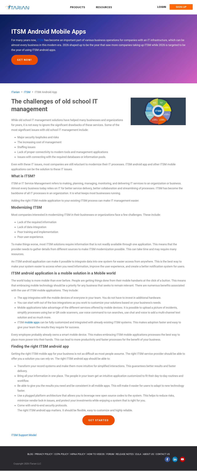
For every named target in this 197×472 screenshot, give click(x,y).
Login (161, 7)
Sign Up (181, 7)
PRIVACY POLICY (43, 455)
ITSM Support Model (23, 436)
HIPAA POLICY (77, 455)
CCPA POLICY (61, 455)
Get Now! (26, 60)
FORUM (110, 455)
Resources (104, 7)
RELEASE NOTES (125, 455)
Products (77, 7)
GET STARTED (98, 421)
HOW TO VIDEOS (96, 455)
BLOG (30, 455)
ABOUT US (148, 455)
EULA (138, 455)
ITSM (40, 40)
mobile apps (32, 323)
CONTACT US (163, 455)
